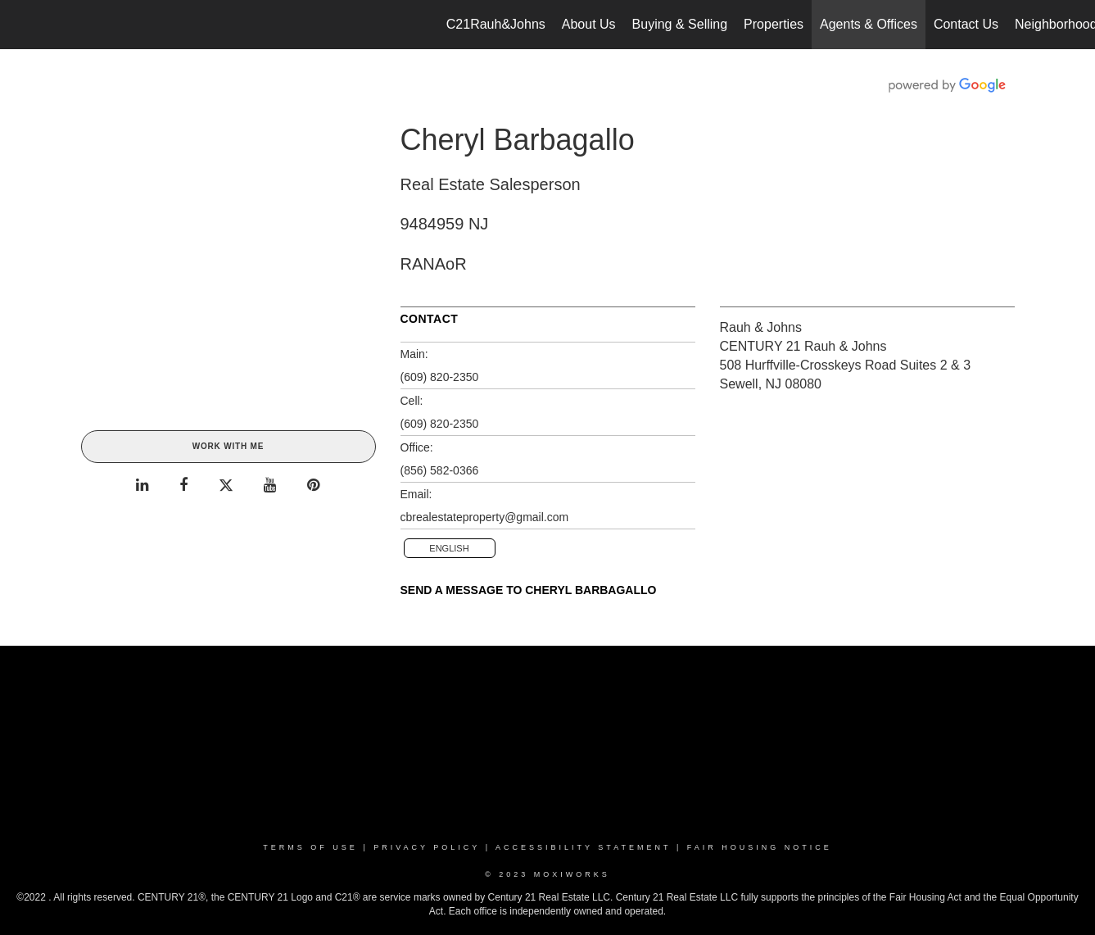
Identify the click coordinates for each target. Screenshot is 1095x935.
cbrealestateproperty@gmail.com (484, 517)
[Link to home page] (20, 24)
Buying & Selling (680, 24)
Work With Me (228, 446)
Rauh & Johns (761, 327)
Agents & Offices (868, 24)
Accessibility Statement (583, 847)
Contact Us (966, 24)
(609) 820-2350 (439, 377)
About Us (589, 24)
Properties (773, 24)
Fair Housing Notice (759, 847)
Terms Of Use (310, 847)
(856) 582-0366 (439, 470)
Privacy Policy (426, 847)
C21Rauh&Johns (495, 24)
